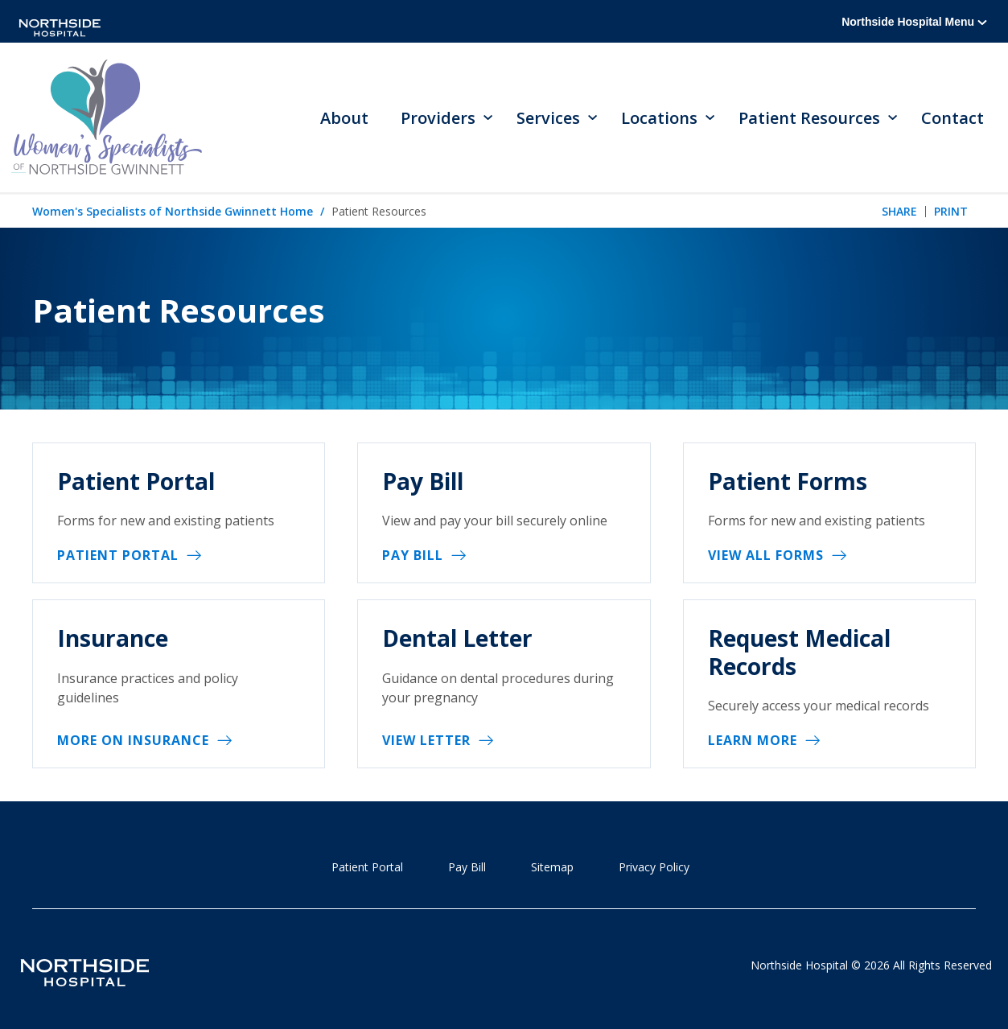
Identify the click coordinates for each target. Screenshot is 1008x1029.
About (344, 118)
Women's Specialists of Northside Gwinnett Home (172, 211)
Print (951, 211)
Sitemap (552, 867)
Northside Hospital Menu (914, 21)
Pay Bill (412, 555)
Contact (952, 118)
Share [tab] (899, 211)
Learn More (752, 740)
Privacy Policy (654, 867)
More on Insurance (133, 740)
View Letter (426, 740)
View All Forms (766, 555)
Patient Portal (118, 555)
